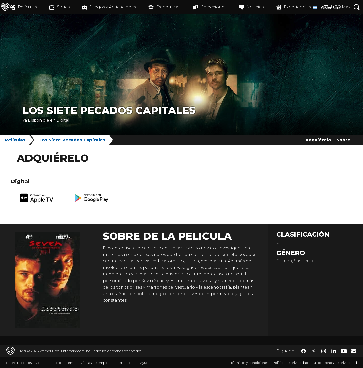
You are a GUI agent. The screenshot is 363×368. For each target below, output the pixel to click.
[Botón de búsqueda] (356, 7)
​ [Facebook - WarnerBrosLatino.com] (303, 351)
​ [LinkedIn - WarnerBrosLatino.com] (334, 350)
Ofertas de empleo (95, 363)
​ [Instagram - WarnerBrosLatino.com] (324, 351)
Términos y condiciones (249, 363)
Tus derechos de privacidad (334, 363)
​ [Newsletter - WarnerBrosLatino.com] (354, 350)
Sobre (343, 140)
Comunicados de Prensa (55, 363)
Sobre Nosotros (19, 363)
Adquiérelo (318, 140)
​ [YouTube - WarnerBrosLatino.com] (344, 351)
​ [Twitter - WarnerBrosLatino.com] (314, 351)
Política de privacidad (290, 363)
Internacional (125, 363)
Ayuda (145, 363)
